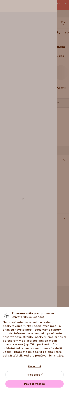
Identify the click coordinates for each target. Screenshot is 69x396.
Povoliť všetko (34, 383)
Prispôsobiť (34, 374)
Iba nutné (34, 366)
